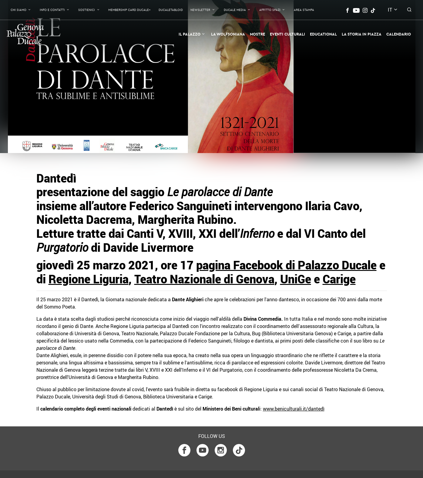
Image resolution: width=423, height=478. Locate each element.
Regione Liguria (89, 279)
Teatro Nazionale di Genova (204, 279)
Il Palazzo (189, 34)
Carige (339, 279)
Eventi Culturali (287, 34)
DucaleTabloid (171, 10)
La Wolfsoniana (228, 34)
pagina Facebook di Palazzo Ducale (286, 265)
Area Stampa (304, 10)
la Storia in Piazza (361, 34)
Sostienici (86, 10)
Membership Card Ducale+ (129, 10)
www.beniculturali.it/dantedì (293, 408)
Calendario (398, 34)
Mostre (257, 34)
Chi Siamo (18, 10)
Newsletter (200, 10)
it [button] (390, 9)
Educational (323, 34)
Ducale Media (235, 10)
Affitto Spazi (269, 10)
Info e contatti (52, 10)
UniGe (295, 279)
